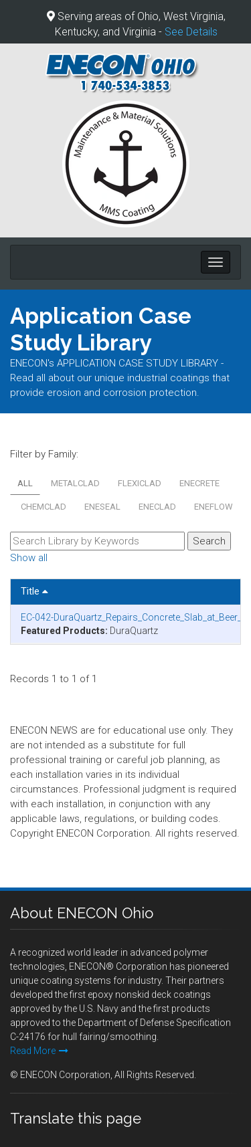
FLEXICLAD (139, 483)
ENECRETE (199, 483)
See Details (191, 31)
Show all (29, 558)
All (25, 483)
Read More (39, 1050)
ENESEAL (102, 507)
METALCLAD (75, 483)
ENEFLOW (213, 507)
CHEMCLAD (43, 507)
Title (34, 591)
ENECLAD (157, 507)
